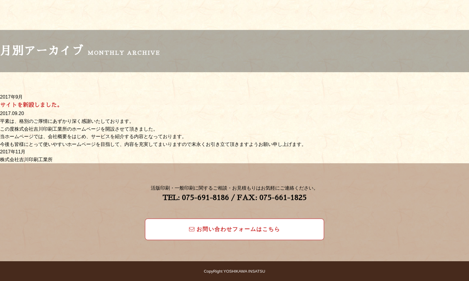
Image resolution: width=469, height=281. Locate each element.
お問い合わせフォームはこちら (234, 229)
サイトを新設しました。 (31, 105)
